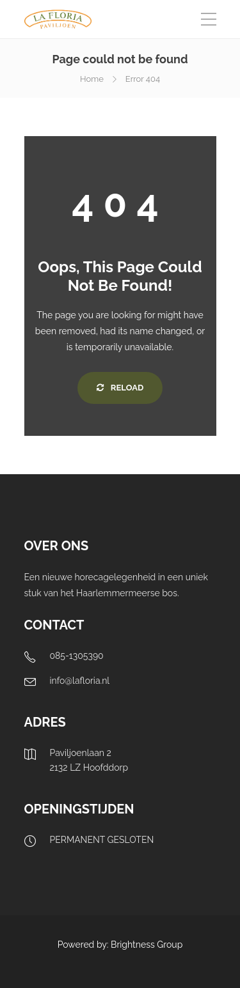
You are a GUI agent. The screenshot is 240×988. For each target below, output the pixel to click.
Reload (120, 387)
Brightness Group (146, 944)
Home (92, 79)
